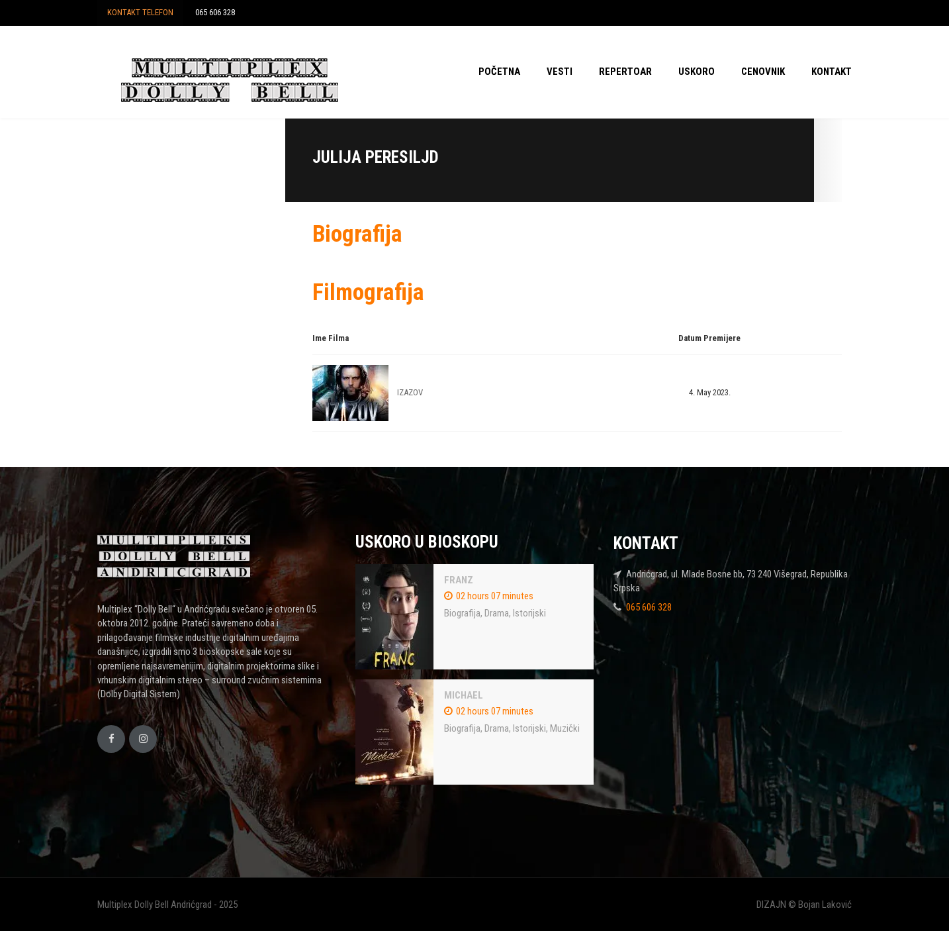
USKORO (696, 71)
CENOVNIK (763, 71)
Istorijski (529, 613)
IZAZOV (410, 392)
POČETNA (499, 71)
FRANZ (458, 580)
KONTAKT (831, 71)
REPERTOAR (625, 71)
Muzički (565, 728)
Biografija (462, 613)
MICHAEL (463, 695)
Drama (496, 613)
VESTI (559, 71)
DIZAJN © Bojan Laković (804, 904)
